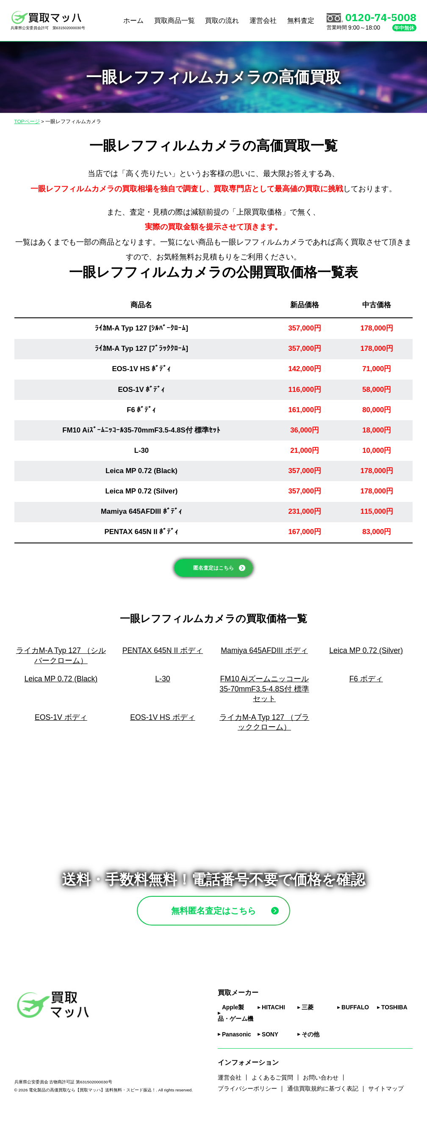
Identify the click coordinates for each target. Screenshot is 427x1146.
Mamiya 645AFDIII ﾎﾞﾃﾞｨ (141, 511)
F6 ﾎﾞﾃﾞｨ (141, 410)
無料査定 (300, 20)
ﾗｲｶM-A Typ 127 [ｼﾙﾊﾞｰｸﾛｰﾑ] (141, 328)
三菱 (307, 1038)
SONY (270, 1065)
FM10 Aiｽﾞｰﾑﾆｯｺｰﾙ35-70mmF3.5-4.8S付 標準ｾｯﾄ (141, 430)
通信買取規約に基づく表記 (322, 1119)
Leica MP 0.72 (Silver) (141, 491)
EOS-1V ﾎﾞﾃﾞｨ (141, 390)
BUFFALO (355, 1038)
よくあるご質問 (272, 1108)
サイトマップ (386, 1119)
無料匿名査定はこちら (233, 931)
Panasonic (236, 1065)
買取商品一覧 (174, 20)
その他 (310, 1065)
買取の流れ (222, 20)
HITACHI (273, 1038)
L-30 (141, 450)
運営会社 (263, 20)
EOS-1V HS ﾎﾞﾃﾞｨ (141, 369)
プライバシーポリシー (247, 1119)
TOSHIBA (394, 1038)
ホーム (133, 20)
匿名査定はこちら (223, 573)
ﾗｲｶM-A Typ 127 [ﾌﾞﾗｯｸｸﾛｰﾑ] (141, 348)
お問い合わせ (320, 1108)
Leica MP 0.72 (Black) (141, 471)
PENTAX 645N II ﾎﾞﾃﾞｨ (142, 532)
